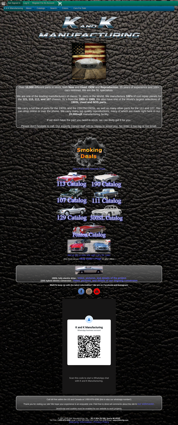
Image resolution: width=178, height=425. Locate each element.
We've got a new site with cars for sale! (88, 255)
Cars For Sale (79, 8)
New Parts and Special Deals (89, 168)
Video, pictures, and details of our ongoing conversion (105, 280)
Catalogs (41, 8)
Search (53, 8)
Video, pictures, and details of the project (101, 278)
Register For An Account (43, 3)
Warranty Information (80, 422)
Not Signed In (14, 3)
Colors (65, 8)
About (28, 8)
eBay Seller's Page (90, 258)
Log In (26, 3)
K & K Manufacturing (13, 8)
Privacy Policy (101, 422)
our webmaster (146, 403)
